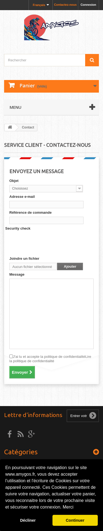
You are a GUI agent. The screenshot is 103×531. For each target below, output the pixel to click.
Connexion (88, 4)
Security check (17, 228)
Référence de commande (30, 212)
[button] (75, 508)
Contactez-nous (65, 4)
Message (16, 274)
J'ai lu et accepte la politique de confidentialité (50, 359)
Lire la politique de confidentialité (50, 359)
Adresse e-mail (22, 197)
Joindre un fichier (24, 258)
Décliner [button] (28, 520)
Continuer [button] (75, 520)
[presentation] (51, 243)
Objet (13, 181)
